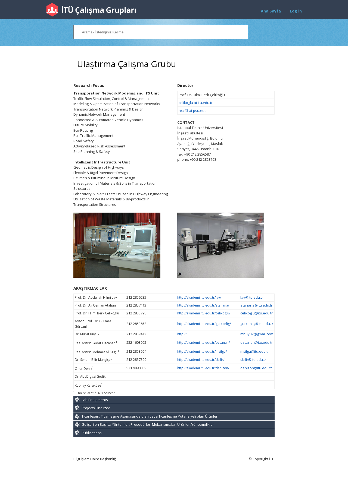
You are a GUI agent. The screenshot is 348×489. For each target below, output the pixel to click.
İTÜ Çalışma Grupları (91, 10)
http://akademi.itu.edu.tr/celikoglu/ (203, 313)
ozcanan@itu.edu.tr (256, 342)
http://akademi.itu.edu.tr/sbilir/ (200, 359)
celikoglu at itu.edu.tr (196, 102)
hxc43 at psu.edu (193, 110)
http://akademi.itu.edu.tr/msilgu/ (202, 351)
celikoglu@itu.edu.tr (256, 313)
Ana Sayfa (271, 11)
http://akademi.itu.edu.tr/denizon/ (203, 368)
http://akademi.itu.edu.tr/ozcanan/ (203, 342)
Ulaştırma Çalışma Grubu (126, 64)
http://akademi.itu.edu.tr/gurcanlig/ (204, 323)
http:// (182, 334)
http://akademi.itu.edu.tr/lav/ (199, 297)
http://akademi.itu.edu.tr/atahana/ (203, 305)
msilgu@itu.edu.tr (254, 351)
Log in (296, 11)
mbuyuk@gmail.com (256, 334)
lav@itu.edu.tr (251, 297)
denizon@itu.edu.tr (256, 367)
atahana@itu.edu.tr (256, 305)
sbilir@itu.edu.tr (253, 359)
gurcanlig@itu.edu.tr (256, 323)
